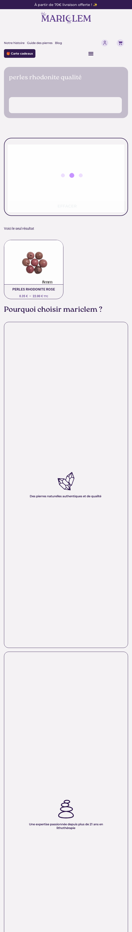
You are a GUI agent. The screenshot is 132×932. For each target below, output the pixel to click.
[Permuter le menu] (91, 54)
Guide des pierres (40, 43)
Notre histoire (14, 43)
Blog (58, 43)
